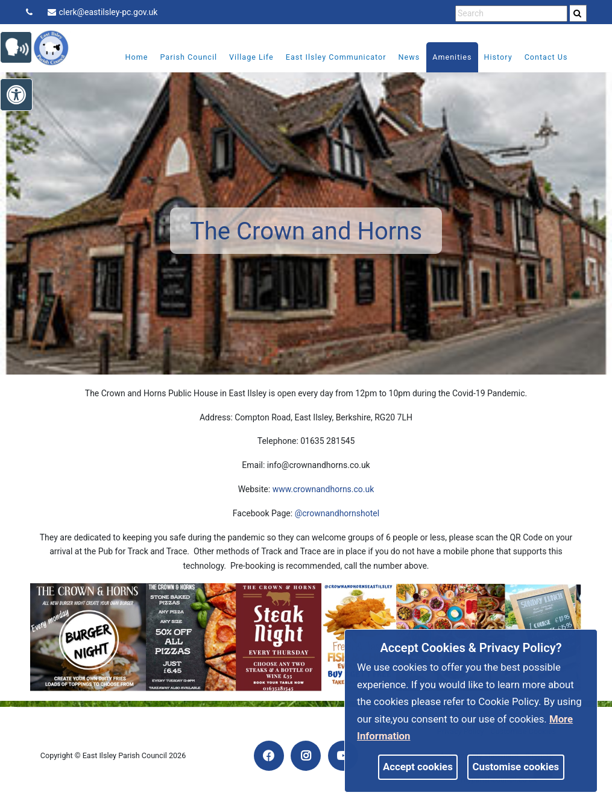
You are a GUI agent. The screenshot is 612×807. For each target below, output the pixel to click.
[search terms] (511, 13)
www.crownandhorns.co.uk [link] (323, 489)
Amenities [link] (444, 57)
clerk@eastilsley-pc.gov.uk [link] (103, 12)
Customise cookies (516, 767)
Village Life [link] (243, 57)
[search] (578, 13)
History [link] (490, 57)
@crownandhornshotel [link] (337, 513)
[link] (577, 13)
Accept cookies (418, 767)
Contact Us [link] (538, 57)
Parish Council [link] (180, 57)
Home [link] (128, 57)
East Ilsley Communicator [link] (327, 57)
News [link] (401, 57)
